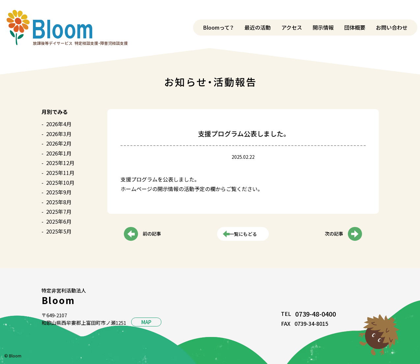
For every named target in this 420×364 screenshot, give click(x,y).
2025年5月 (58, 231)
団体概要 (354, 27)
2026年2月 (58, 143)
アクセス (291, 27)
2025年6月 (58, 221)
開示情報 (323, 27)
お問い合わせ (391, 27)
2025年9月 (58, 192)
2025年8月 (58, 202)
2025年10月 (60, 182)
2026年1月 (58, 153)
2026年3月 (58, 134)
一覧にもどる (243, 234)
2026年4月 (58, 124)
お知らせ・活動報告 (210, 81)
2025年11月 (60, 173)
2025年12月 (60, 163)
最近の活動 (257, 27)
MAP (146, 322)
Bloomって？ (218, 27)
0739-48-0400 (315, 314)
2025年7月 (58, 211)
